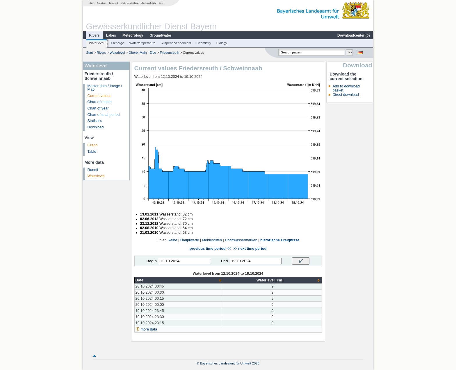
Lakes (111, 35)
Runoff (93, 170)
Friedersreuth (169, 52)
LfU (161, 2)
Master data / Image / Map (105, 88)
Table (92, 152)
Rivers (94, 35)
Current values (99, 96)
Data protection (129, 2)
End (224, 261)
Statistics (95, 121)
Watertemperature (142, 43)
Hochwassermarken (241, 240)
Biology (221, 43)
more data (149, 329)
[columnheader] (178, 280)
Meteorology (132, 35)
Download (96, 127)
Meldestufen (212, 240)
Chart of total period (104, 115)
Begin (152, 261)
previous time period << (210, 249)
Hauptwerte (189, 240)
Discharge (116, 43)
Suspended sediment (176, 43)
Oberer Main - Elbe (142, 52)
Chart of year (98, 108)
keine (172, 240)
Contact (101, 2)
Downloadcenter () (353, 35)
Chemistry (203, 43)
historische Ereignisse (279, 240)
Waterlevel (96, 43)
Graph (93, 145)
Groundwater (160, 35)
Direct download (345, 95)
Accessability (148, 2)
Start (92, 2)
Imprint (113, 2)
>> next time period (249, 249)
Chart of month (100, 102)
